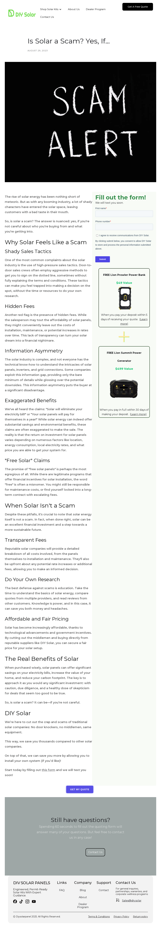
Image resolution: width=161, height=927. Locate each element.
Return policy (140, 916)
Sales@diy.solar (131, 900)
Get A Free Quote (138, 6)
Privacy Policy (121, 916)
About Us (73, 9)
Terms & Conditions (99, 916)
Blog (83, 890)
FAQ (62, 890)
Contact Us (47, 16)
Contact (104, 890)
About (83, 897)
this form (48, 770)
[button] (51, 9)
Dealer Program (96, 9)
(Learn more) (138, 414)
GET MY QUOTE (77, 789)
